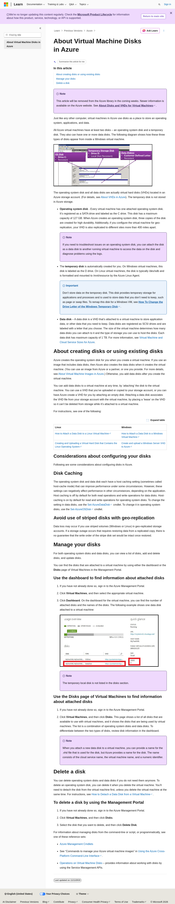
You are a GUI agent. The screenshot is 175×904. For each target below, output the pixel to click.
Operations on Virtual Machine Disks (81, 863)
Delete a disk (62, 83)
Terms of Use (121, 902)
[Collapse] (40, 28)
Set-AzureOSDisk (80, 509)
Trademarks (138, 902)
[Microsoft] (6, 4)
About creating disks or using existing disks (78, 74)
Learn (57, 30)
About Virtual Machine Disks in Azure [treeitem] (23, 44)
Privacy (72, 902)
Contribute (59, 902)
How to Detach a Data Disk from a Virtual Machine (121, 794)
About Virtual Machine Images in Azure (81, 373)
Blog (45, 902)
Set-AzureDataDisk (98, 504)
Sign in (167, 4)
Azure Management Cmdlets (76, 844)
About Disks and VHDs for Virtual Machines (126, 105)
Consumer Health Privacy (95, 902)
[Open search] (159, 4)
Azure (89, 30)
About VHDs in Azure (113, 197)
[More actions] (164, 30)
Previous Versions (73, 30)
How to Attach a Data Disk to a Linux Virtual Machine (82, 433)
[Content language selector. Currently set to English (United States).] (18, 894)
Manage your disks (66, 78)
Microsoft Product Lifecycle (94, 14)
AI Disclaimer (9, 902)
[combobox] (22, 35)
